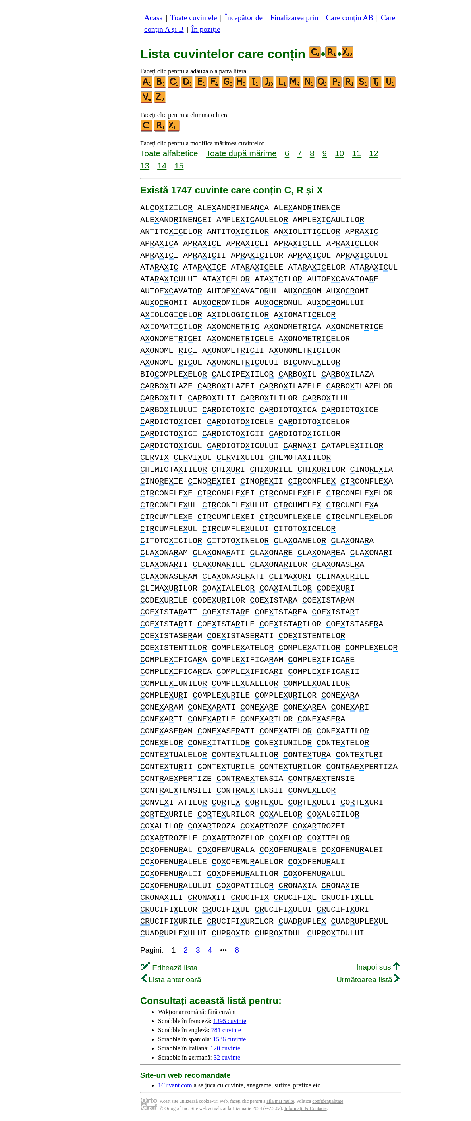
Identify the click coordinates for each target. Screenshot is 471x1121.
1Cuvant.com (175, 1085)
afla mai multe (280, 1101)
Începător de (244, 17)
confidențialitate (327, 1101)
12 (373, 153)
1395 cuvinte (229, 1021)
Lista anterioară (171, 980)
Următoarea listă (368, 980)
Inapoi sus (378, 967)
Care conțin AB (349, 17)
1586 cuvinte (229, 1039)
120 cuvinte (225, 1048)
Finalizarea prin (294, 17)
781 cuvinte (226, 1030)
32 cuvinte (227, 1057)
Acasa (153, 17)
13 (144, 165)
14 (161, 165)
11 (356, 153)
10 (339, 153)
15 (178, 165)
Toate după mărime (241, 153)
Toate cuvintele (193, 17)
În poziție (205, 29)
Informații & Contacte (305, 1108)
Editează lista (169, 968)
